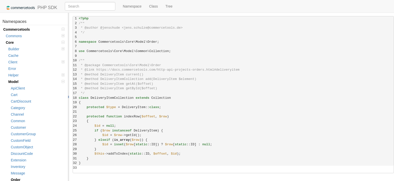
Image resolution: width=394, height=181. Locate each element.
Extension (18, 160)
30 (76, 154)
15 (76, 84)
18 (76, 98)
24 (76, 126)
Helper (36, 75)
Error (12, 69)
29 (76, 149)
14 (76, 79)
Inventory (18, 167)
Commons (35, 36)
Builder (36, 49)
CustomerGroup (23, 134)
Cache (13, 56)
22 (76, 116)
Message (18, 173)
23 (76, 121)
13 (76, 74)
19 (76, 102)
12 (76, 70)
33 (76, 168)
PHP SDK (30, 8)
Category (18, 108)
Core (35, 42)
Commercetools (34, 29)
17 (76, 93)
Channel (17, 114)
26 (76, 135)
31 (76, 158)
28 (76, 144)
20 (76, 107)
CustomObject (22, 147)
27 (76, 140)
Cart (14, 95)
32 (76, 163)
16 (76, 88)
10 (76, 60)
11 (76, 65)
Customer (18, 127)
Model (36, 82)
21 (76, 112)
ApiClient (18, 88)
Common (18, 121)
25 (76, 130)
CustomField (21, 141)
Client (36, 62)
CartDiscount (21, 101)
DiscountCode (22, 154)
